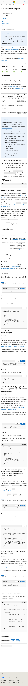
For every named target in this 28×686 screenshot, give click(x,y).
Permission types (13, 86)
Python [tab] (26, 283)
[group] (14, 104)
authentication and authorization (19, 239)
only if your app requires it (20, 82)
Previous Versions (11, 680)
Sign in (25, 1)
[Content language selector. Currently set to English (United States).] (7, 674)
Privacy (8, 682)
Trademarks (10, 684)
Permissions (4, 18)
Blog (18, 680)
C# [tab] (5, 283)
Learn (2, 4)
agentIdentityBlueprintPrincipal (12, 49)
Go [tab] (7, 283)
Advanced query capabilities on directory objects (12, 346)
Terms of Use (3, 684)
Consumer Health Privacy (18, 682)
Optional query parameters (7, 21)
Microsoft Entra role (7, 128)
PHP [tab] (17, 283)
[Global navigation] (1, 2)
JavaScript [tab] (13, 283)
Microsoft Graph (9, 4)
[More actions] (26, 5)
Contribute (3, 682)
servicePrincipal (12, 47)
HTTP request (5, 20)
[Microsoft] (14, 2)
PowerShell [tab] (21, 283)
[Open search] (22, 2)
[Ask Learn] (23, 5)
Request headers (5, 23)
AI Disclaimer (3, 680)
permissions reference (18, 88)
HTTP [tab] (3, 283)
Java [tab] (10, 283)
